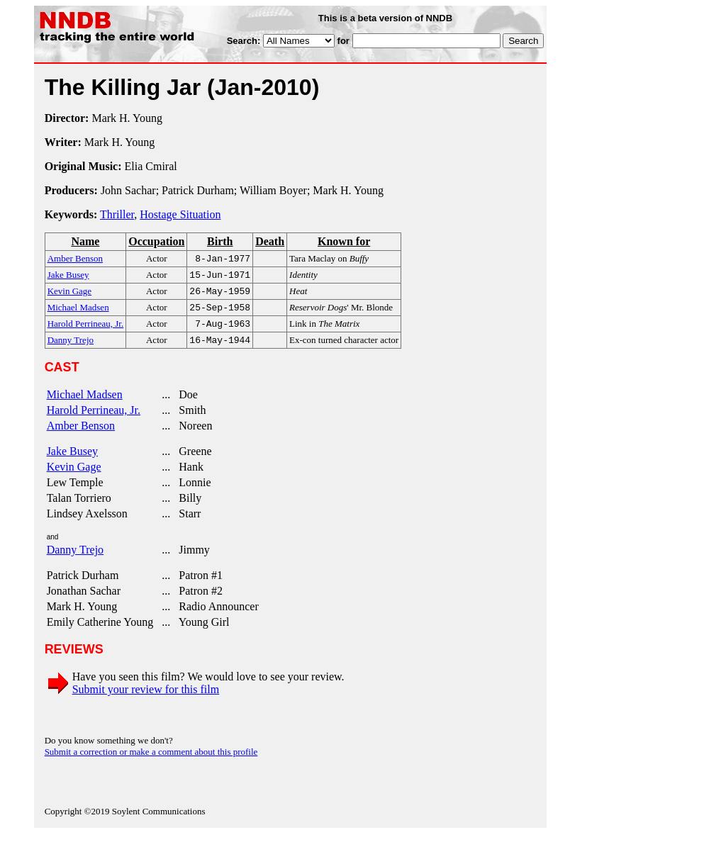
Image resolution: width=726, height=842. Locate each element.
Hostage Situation (180, 214)
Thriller (117, 214)
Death (269, 241)
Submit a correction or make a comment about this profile (151, 760)
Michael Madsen (85, 403)
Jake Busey (72, 460)
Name (85, 241)
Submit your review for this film (146, 698)
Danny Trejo (75, 558)
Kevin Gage (74, 475)
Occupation (156, 241)
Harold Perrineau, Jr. (93, 418)
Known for (344, 241)
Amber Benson (81, 434)
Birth (220, 241)
